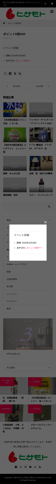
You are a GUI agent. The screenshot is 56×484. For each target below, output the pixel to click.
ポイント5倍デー (34, 248)
